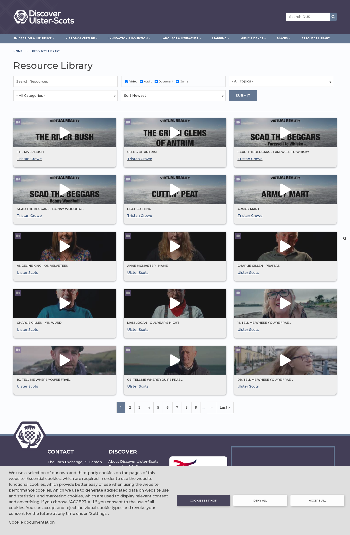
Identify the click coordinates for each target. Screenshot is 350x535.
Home (18, 51)
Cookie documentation (32, 522)
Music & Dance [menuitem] (252, 37)
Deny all (260, 500)
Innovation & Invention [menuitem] (128, 37)
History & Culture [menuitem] (80, 37)
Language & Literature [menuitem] (180, 37)
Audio (148, 81)
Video (133, 81)
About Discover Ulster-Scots (133, 461)
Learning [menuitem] (219, 37)
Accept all (317, 500)
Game (184, 81)
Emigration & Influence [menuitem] (32, 37)
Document (166, 81)
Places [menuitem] (282, 37)
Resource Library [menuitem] (316, 38)
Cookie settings (203, 500)
